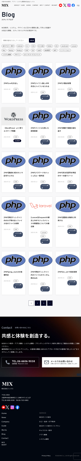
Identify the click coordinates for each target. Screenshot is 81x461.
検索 (32, 40)
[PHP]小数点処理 (64, 83)
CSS (33, 46)
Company (5, 422)
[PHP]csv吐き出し (11, 83)
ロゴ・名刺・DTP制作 (47, 422)
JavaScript (64, 46)
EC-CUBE (41, 46)
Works (4, 430)
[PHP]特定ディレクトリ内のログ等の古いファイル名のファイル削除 (13, 220)
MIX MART (54, 5)
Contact (5, 438)
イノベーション (65, 50)
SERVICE (16, 5)
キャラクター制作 (45, 430)
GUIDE (23, 5)
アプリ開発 (43, 435)
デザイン (17, 55)
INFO (41, 5)
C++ (27, 46)
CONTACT (47, 5)
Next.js (11, 50)
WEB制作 (47, 50)
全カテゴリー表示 (8, 46)
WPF (55, 50)
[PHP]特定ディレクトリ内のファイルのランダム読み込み (40, 274)
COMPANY (35, 5)
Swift (39, 50)
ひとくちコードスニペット (32, 55)
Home (4, 413)
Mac (4, 50)
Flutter (49, 46)
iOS (56, 46)
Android (19, 46)
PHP (27, 50)
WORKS (28, 5)
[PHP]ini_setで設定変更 (67, 271)
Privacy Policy (46, 456)
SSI (33, 50)
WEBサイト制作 (45, 417)
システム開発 (7, 55)
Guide (4, 426)
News (4, 418)
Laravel (74, 46)
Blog (3, 434)
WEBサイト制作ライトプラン (49, 426)
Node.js (19, 50)
